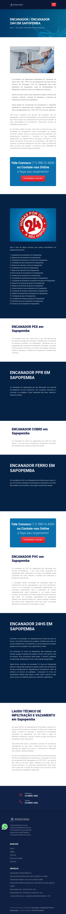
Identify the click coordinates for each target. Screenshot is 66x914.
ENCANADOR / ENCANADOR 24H (20, 873)
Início (11, 27)
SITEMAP (13, 862)
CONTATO (13, 855)
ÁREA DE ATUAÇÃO (16, 858)
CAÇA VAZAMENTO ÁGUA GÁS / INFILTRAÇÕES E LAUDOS (28, 876)
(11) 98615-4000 (43, 163)
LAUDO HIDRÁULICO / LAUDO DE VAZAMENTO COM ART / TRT (30, 896)
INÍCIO (12, 848)
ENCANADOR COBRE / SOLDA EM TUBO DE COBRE (26, 879)
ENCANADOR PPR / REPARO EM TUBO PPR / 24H (26, 893)
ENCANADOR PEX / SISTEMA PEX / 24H (23, 889)
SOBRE (12, 852)
